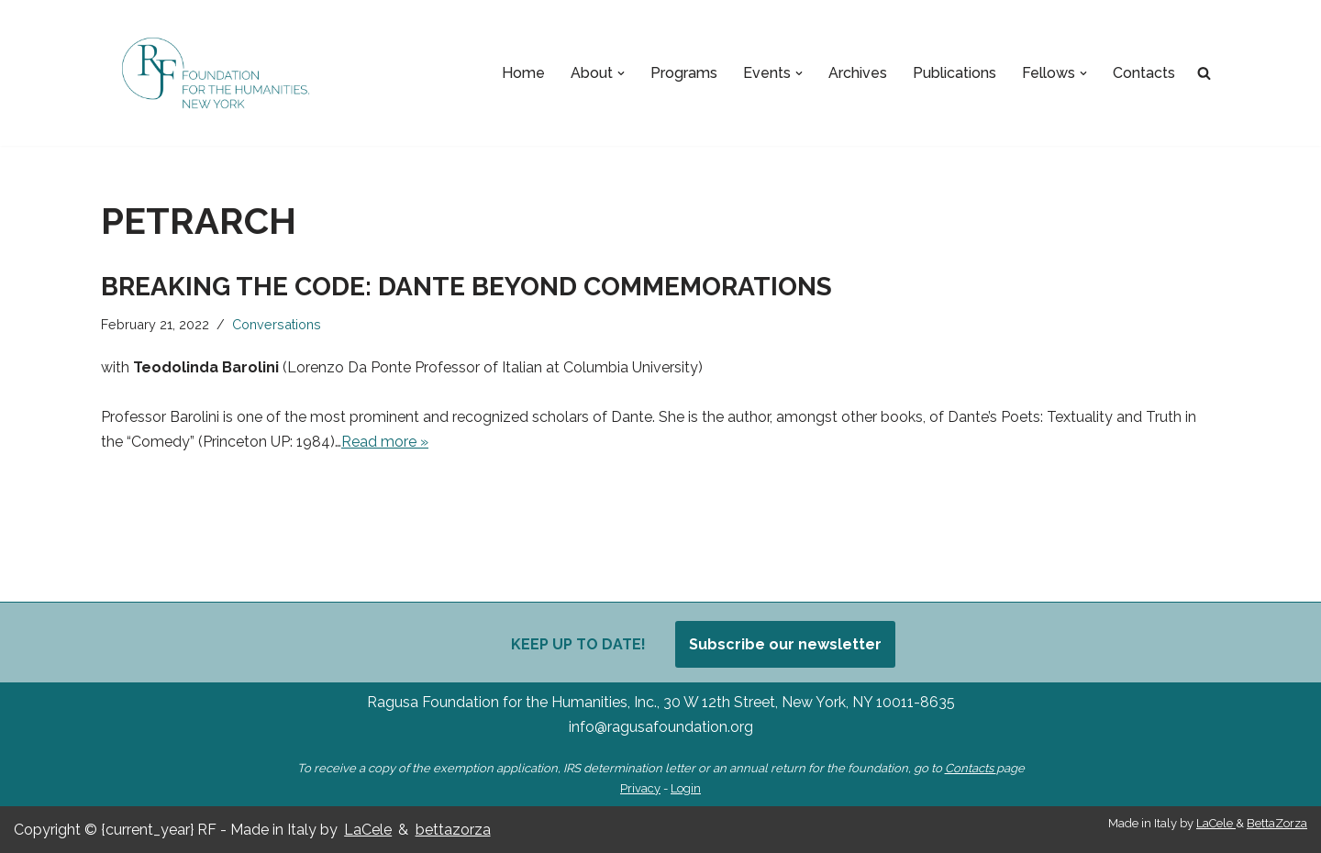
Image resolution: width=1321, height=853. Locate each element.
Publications (954, 73)
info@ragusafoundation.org (661, 727)
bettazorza (453, 829)
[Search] (1204, 73)
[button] (621, 73)
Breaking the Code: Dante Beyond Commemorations (466, 286)
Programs (683, 73)
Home (523, 73)
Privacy (640, 788)
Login (686, 788)
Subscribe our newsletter (785, 644)
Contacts (1144, 73)
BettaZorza (1277, 823)
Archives (857, 73)
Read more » (384, 441)
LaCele (368, 829)
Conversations (276, 324)
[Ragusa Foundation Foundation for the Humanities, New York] (215, 73)
